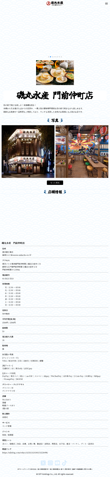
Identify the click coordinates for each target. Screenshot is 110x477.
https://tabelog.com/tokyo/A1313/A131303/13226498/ (25, 452)
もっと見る (55, 182)
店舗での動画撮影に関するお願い (82, 469)
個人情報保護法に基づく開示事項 (60, 469)
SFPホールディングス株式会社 (26, 469)
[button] (2, 33)
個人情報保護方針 (43, 469)
